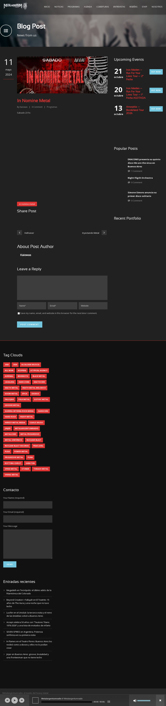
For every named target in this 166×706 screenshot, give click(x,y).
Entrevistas (119, 6)
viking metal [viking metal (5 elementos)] (11, 478)
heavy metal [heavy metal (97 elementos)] (26, 420)
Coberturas (102, 6)
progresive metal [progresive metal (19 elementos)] (14, 461)
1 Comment (136, 171)
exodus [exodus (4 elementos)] (35, 397)
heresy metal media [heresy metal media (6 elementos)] (15, 426)
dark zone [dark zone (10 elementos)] (24, 386)
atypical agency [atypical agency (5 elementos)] (38, 374)
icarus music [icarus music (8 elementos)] (36, 426)
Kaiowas (23, 107)
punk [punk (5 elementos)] (30, 461)
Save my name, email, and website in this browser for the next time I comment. (58, 317)
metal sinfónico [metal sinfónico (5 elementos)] (13, 444)
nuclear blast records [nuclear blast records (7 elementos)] (17, 449)
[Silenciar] (134, 700)
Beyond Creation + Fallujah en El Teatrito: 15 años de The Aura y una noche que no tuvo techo (27, 612)
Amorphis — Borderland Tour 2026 (135, 110)
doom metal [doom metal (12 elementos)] (11, 397)
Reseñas (133, 6)
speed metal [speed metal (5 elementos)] (11, 472)
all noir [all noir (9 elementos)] (9, 374)
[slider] (66, 702)
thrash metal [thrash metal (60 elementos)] (41, 472)
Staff (144, 6)
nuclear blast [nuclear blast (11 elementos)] (33, 444)
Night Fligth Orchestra (140, 177)
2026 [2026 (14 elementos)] (15, 368)
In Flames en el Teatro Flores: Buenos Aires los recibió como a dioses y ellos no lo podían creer (29, 653)
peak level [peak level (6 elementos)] (38, 449)
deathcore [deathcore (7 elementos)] (39, 386)
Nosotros (157, 6)
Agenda (88, 6)
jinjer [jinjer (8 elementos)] (8, 432)
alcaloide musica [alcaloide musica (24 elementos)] (30, 368)
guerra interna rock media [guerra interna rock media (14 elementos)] (19, 415)
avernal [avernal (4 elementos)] (9, 380)
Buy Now (156, 72)
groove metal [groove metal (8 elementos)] (12, 409)
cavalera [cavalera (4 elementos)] (9, 386)
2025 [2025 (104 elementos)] (7, 368)
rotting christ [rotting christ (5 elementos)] (13, 467)
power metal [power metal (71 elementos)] (21, 455)
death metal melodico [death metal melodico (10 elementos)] (34, 391)
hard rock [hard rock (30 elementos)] (10, 420)
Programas (73, 6)
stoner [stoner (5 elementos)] (25, 472)
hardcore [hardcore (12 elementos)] (43, 415)
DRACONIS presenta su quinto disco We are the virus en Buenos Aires (144, 163)
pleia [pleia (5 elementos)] (7, 455)
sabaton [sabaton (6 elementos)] (30, 467)
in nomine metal (27, 204)
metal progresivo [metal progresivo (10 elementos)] (29, 438)
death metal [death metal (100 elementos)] (11, 391)
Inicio (47, 6)
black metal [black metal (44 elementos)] (39, 380)
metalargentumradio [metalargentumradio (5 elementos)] (26, 432)
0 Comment (136, 182)
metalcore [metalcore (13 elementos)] (10, 438)
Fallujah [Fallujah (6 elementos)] (9, 403)
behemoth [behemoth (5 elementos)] (23, 380)
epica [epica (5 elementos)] (24, 397)
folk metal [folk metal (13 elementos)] (24, 403)
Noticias (58, 6)
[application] (83, 700)
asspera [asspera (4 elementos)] (22, 374)
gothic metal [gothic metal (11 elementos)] (41, 403)
